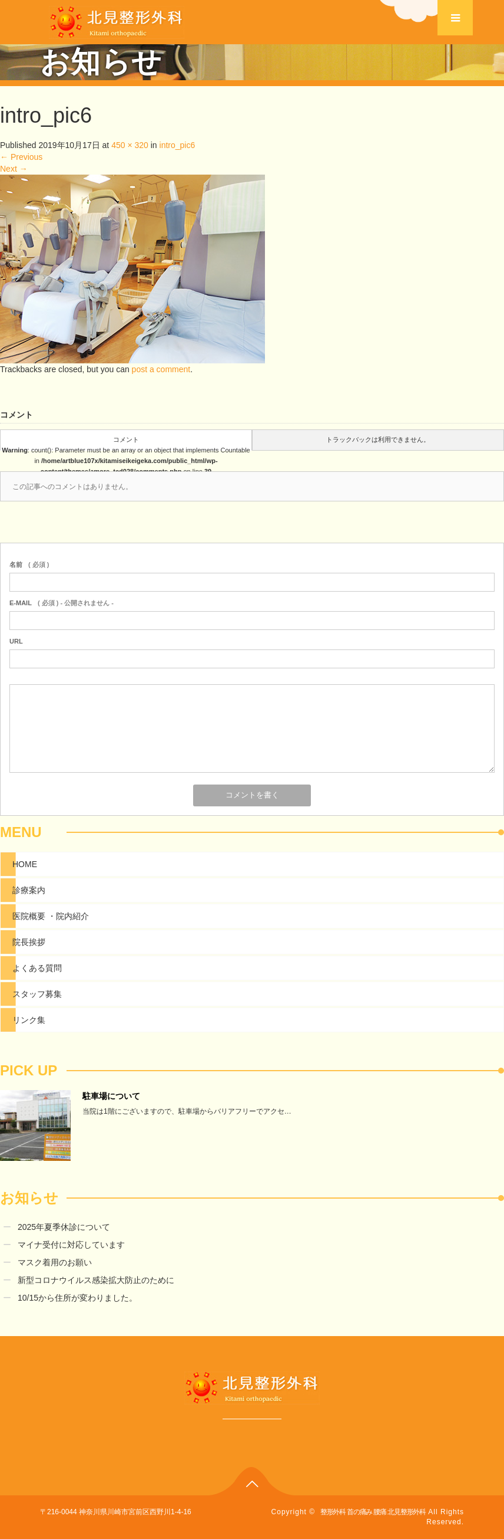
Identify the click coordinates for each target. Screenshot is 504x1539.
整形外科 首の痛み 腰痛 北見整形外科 (373, 1512)
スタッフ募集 (37, 994)
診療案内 (28, 890)
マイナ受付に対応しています (71, 1244)
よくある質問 (37, 968)
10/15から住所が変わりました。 (77, 1297)
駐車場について (111, 1096)
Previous (21, 157)
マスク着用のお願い (55, 1262)
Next (14, 168)
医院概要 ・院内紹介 (50, 916)
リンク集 (28, 1020)
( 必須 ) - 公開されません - (61, 602)
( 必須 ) (29, 564)
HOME (24, 864)
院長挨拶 (28, 942)
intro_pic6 (177, 145)
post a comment (161, 369)
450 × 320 (129, 145)
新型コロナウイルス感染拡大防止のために (96, 1280)
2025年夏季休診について (64, 1227)
